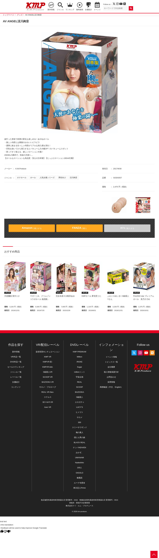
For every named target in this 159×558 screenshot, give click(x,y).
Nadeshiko (79, 463)
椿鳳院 (79, 478)
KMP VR (47, 357)
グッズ (7, 293)
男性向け (62, 177)
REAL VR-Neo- (47, 392)
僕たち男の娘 (79, 437)
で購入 (79, 227)
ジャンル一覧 (15, 372)
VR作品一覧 (16, 357)
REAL (79, 382)
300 (79, 422)
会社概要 (111, 367)
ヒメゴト (79, 412)
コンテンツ (15, 387)
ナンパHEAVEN (79, 447)
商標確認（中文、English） (111, 387)
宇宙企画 (79, 377)
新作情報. (51, 9)
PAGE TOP (154, 554)
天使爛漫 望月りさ (12, 296)
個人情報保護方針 (111, 372)
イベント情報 (111, 357)
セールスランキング (15, 367)
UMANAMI (79, 457)
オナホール (21, 177)
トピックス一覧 (111, 362)
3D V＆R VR (47, 402)
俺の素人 (79, 432)
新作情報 (16, 352)
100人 (79, 468)
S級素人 (79, 397)
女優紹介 (88, 9)
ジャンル (60, 9)
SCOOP (79, 387)
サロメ (79, 417)
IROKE (79, 362)
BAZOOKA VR (48, 382)
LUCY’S (79, 407)
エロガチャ (79, 402)
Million (79, 357)
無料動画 (79, 9)
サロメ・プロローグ (47, 387)
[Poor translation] (7, 531)
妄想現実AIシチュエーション (48, 352)
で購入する (32, 227)
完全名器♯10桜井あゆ (65, 296)
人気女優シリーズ (47, 177)
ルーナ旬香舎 (79, 483)
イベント (97, 9)
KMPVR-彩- (48, 362)
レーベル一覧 (15, 377)
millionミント (79, 372)
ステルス (47, 397)
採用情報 (111, 382)
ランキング (70, 9)
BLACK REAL (79, 442)
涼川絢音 (73, 177)
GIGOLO (79, 473)
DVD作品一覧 (15, 362)
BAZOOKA (79, 392)
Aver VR (47, 407)
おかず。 (79, 452)
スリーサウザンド (79, 427)
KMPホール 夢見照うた (91, 296)
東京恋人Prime (79, 488)
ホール (33, 177)
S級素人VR (47, 372)
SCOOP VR (48, 377)
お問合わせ (111, 377)
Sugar (79, 367)
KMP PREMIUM (79, 352)
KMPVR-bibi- (47, 367)
